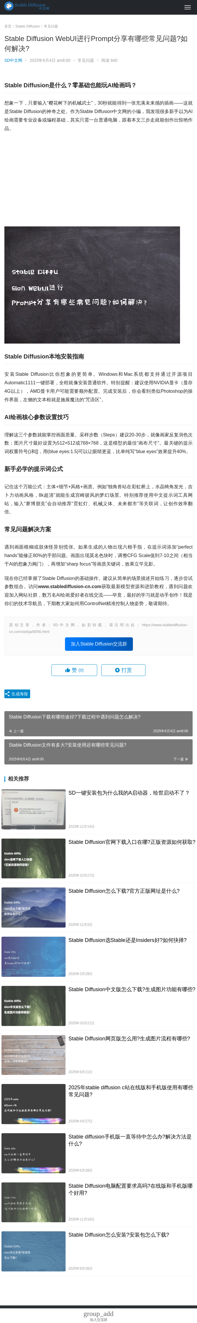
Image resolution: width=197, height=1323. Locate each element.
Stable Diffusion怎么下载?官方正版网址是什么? (124, 891)
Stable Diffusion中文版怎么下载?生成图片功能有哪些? (132, 989)
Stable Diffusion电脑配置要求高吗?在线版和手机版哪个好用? (130, 1189)
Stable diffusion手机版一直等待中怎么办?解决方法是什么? (130, 1140)
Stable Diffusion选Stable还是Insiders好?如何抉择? (127, 940)
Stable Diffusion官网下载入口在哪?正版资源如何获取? (132, 842)
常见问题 (86, 60)
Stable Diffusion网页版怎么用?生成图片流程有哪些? (129, 1039)
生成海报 (16, 693)
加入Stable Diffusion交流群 (99, 643)
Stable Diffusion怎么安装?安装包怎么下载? (118, 1235)
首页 (7, 26)
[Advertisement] (98, 180)
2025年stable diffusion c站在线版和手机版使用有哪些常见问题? (130, 1091)
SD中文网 (13, 60)
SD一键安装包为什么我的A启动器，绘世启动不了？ (129, 793)
